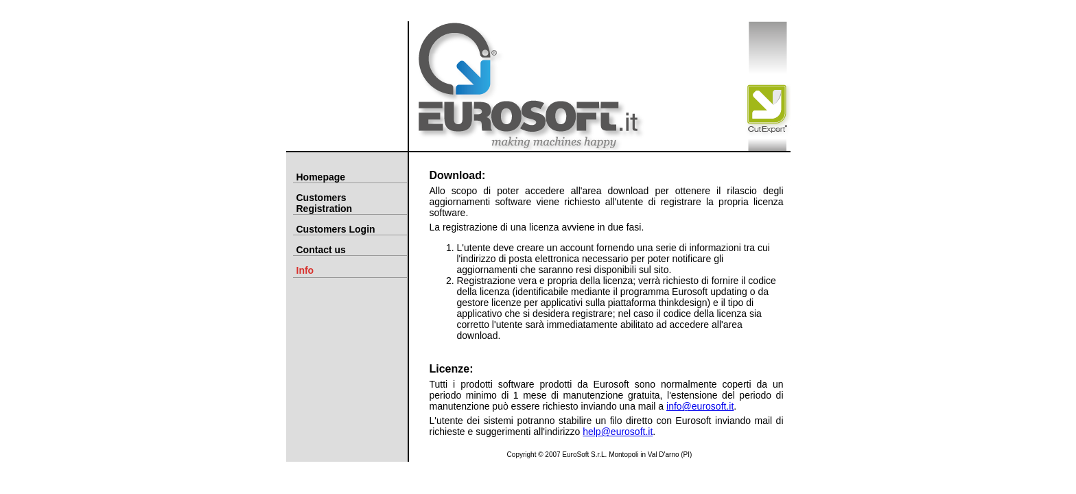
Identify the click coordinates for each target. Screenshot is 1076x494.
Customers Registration (324, 203)
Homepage (321, 177)
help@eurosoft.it (618, 431)
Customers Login (335, 229)
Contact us (321, 249)
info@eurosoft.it (700, 406)
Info (305, 270)
